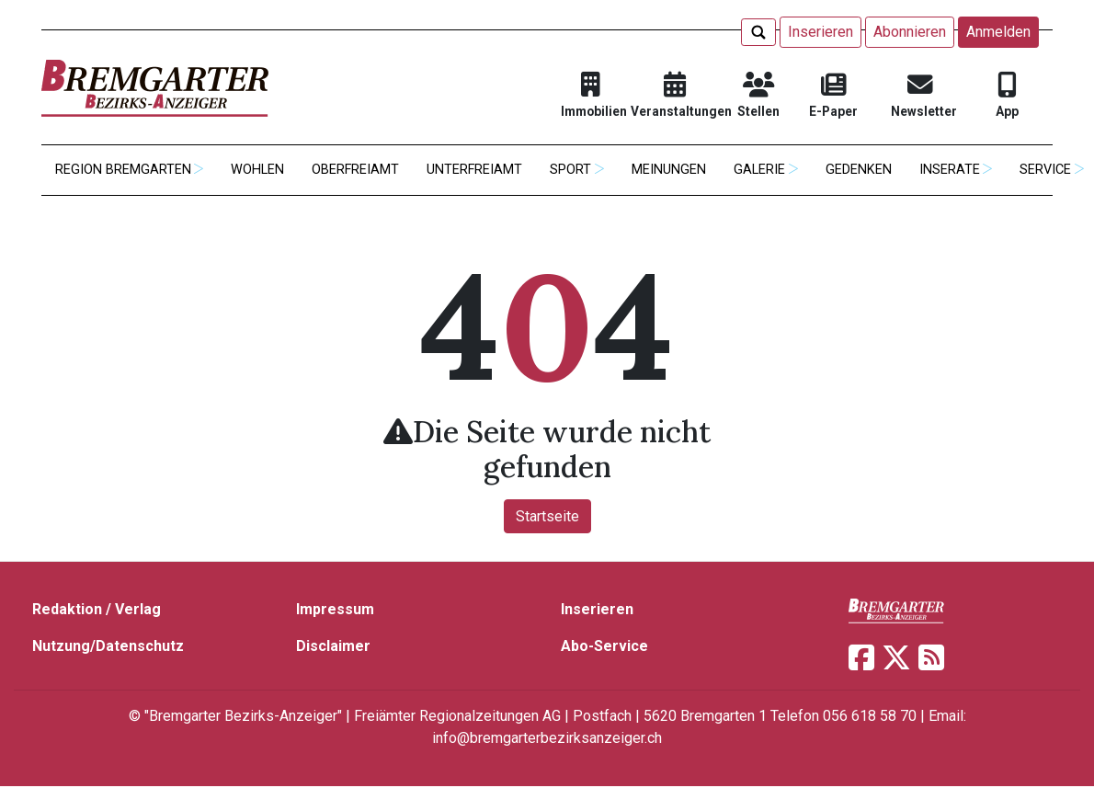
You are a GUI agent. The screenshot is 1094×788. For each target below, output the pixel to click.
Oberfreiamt (355, 169)
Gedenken (859, 169)
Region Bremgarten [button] (123, 169)
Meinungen (669, 169)
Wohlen (257, 169)
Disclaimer (333, 646)
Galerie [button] (759, 169)
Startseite (547, 516)
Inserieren (820, 31)
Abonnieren (909, 31)
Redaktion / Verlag (96, 609)
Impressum (335, 609)
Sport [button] (570, 169)
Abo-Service (604, 646)
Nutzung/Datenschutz (108, 646)
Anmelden (998, 31)
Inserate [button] (949, 169)
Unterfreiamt (474, 169)
